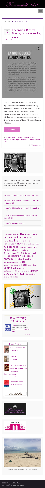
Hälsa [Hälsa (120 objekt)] (37, 244)
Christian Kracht (15, 359)
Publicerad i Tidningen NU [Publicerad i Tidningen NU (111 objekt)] (12, 265)
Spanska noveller (34, 139)
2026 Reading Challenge (17, 319)
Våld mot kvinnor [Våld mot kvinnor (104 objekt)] (30, 274)
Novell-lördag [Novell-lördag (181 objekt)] (26, 256)
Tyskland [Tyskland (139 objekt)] (23, 271)
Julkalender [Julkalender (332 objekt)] (11, 246)
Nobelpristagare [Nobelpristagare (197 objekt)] (11, 255)
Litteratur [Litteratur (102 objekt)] (28, 253)
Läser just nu (15, 344)
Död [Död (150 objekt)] (14, 237)
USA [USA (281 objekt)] (6, 273)
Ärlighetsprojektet (17, 347)
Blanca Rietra (11, 138)
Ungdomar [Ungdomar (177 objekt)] (33, 270)
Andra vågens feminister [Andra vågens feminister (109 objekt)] (11, 234)
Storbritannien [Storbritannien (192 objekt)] (18, 268)
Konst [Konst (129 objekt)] (30, 247)
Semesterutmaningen (12, 139)
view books (27, 334)
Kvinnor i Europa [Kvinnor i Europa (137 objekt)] (10, 253)
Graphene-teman (18, 485)
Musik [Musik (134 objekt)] (34, 253)
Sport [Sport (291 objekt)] (7, 267)
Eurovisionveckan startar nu (14, 223)
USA (5, 141)
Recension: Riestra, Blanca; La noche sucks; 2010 (26, 33)
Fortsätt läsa (12, 130)
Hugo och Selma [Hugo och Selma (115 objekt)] (29, 244)
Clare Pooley (14, 350)
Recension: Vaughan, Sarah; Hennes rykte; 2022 (22, 195)
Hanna (8, 40)
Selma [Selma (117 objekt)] (30, 265)
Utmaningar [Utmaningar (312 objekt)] (17, 273)
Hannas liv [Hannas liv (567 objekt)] (22, 240)
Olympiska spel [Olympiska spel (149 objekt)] (29, 259)
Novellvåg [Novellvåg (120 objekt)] (18, 259)
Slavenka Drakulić (11, 377)
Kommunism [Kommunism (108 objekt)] (23, 247)
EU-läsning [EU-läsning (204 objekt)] (22, 237)
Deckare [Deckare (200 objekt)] (8, 237)
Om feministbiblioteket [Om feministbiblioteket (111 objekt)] (11, 262)
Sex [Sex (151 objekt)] (34, 265)
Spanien (24, 139)
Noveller (13, 40)
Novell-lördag (22, 138)
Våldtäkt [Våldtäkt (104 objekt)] (6, 277)
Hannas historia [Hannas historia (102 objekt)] (8, 241)
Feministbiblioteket (10, 11)
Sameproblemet (16, 381)
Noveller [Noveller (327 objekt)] (9, 258)
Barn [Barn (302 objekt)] (23, 234)
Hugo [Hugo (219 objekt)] (20, 243)
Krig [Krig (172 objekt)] (35, 247)
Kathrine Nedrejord (16, 384)
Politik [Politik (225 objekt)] (22, 261)
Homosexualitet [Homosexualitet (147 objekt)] (10, 244)
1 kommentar (36, 145)
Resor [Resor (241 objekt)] (24, 264)
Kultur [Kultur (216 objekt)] (7, 250)
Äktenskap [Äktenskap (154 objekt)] (14, 277)
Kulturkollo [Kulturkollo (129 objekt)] (24, 250)
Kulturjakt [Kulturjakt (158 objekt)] (15, 250)
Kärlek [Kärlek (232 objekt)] (20, 252)
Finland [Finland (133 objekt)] (31, 237)
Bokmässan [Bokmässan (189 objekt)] (32, 234)
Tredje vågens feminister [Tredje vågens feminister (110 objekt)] (11, 271)
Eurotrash (13, 356)
